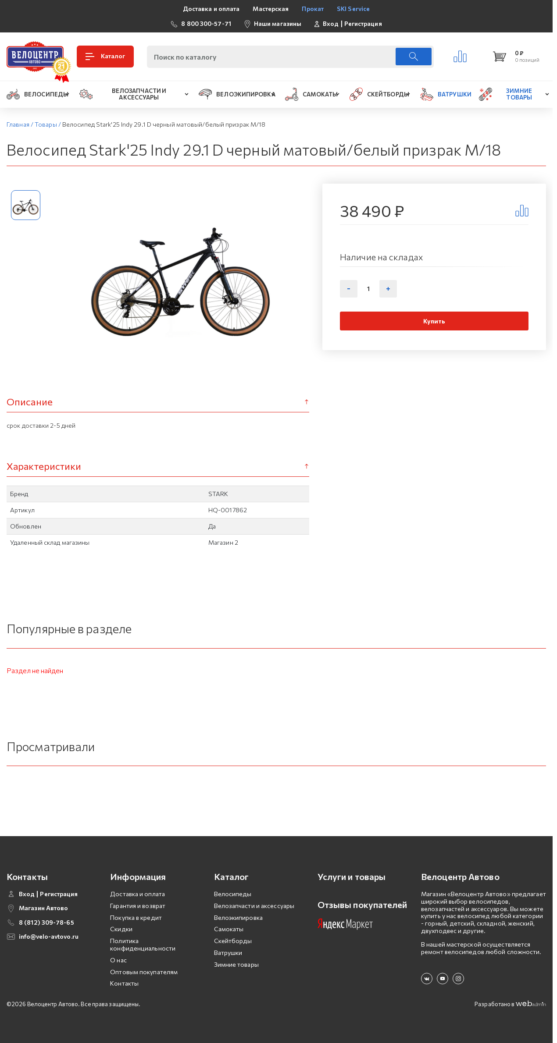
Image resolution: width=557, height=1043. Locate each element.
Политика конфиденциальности (142, 944)
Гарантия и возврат (137, 905)
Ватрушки (228, 952)
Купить (434, 321)
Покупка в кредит (136, 917)
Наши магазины (277, 23)
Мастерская (271, 8)
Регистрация (363, 23)
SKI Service (353, 8)
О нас (118, 960)
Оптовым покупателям (144, 972)
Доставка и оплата (211, 8)
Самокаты (229, 929)
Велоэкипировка (238, 917)
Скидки (121, 929)
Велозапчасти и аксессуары (254, 905)
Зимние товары (236, 964)
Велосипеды (233, 894)
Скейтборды (233, 940)
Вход (331, 23)
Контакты (124, 983)
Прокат (313, 8)
